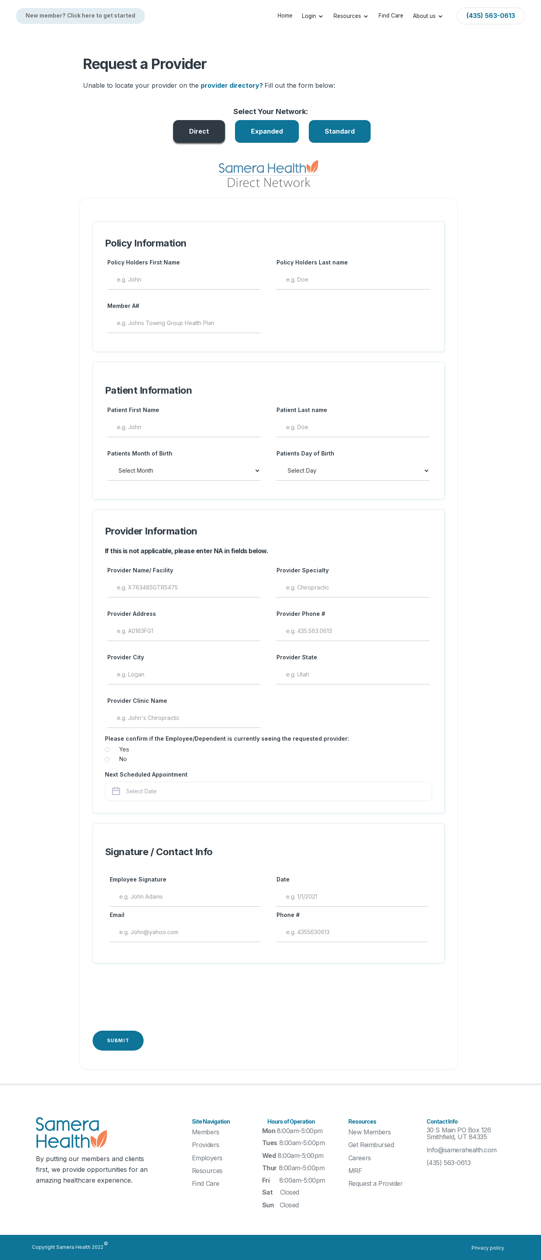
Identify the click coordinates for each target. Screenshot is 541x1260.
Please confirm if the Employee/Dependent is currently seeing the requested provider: (227, 738)
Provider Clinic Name (137, 700)
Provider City (125, 657)
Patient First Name (133, 409)
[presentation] (153, 991)
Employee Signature (138, 879)
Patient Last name (301, 409)
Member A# (123, 305)
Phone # (288, 914)
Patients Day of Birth (305, 453)
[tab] (199, 131)
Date (283, 879)
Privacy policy (488, 1248)
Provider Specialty (302, 570)
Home (285, 15)
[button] (313, 16)
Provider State (296, 657)
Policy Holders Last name (312, 262)
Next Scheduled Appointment (146, 774)
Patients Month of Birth (139, 453)
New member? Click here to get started (80, 15)
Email (117, 914)
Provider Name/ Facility (140, 570)
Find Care (391, 15)
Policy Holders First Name (143, 262)
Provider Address (131, 613)
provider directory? (233, 85)
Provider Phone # (300, 613)
